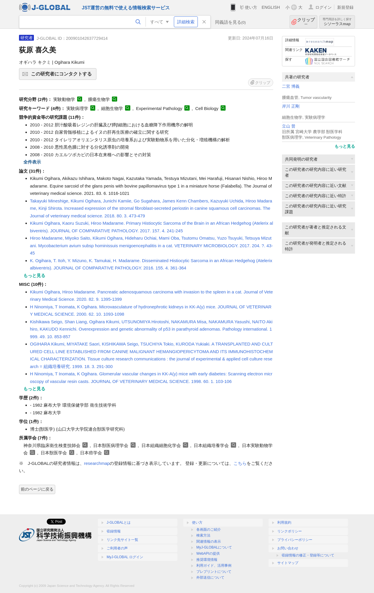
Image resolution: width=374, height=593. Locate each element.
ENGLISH (271, 7)
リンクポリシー (289, 531)
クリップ (306, 21)
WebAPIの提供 (208, 553)
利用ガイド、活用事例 (213, 565)
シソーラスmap (337, 22)
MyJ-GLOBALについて (214, 547)
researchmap (97, 463)
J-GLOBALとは (119, 522)
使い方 (251, 7)
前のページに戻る (37, 489)
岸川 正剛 (290, 106)
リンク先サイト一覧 (122, 540)
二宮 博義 (290, 86)
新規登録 (345, 7)
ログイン (323, 7)
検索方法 (203, 535)
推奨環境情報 (206, 560)
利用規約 (284, 522)
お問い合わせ (287, 548)
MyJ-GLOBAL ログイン (125, 557)
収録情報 (114, 531)
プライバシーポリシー (294, 540)
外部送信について (210, 577)
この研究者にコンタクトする (62, 75)
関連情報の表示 (208, 541)
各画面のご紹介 (208, 529)
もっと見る (345, 146)
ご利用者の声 (117, 548)
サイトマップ (287, 563)
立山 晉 (288, 126)
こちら (240, 463)
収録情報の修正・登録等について (308, 555)
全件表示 (32, 161)
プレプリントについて (213, 572)
